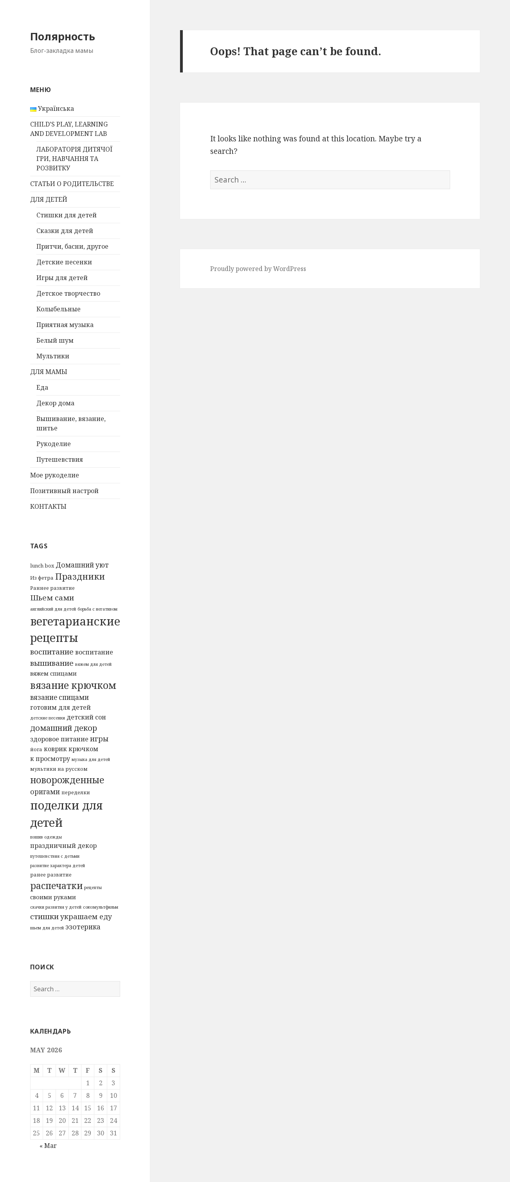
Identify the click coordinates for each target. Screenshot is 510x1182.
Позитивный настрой (64, 490)
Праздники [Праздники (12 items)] (80, 576)
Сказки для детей (64, 230)
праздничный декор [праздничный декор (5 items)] (63, 845)
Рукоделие (53, 443)
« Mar (48, 1145)
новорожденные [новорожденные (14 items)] (67, 780)
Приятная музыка (65, 324)
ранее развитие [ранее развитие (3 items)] (51, 874)
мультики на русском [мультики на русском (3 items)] (59, 768)
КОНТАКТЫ (48, 506)
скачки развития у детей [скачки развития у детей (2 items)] (55, 907)
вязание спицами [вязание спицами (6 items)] (59, 697)
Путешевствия (59, 459)
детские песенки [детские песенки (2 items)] (47, 718)
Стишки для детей (66, 215)
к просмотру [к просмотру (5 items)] (50, 758)
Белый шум (55, 340)
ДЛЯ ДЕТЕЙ (48, 199)
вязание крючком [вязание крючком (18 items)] (73, 685)
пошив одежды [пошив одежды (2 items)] (46, 837)
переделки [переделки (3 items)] (75, 792)
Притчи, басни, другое (72, 246)
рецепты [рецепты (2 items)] (93, 887)
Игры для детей (62, 277)
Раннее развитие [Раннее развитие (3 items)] (52, 587)
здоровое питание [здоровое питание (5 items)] (59, 739)
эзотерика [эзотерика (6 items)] (83, 926)
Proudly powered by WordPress (258, 268)
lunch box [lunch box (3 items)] (42, 565)
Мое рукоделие (54, 475)
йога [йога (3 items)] (36, 749)
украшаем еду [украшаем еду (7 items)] (86, 916)
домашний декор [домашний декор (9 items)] (63, 728)
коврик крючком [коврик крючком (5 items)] (71, 749)
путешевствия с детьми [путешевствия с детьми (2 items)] (54, 856)
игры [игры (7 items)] (99, 738)
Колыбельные (58, 309)
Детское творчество (68, 293)
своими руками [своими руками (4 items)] (53, 897)
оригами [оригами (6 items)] (45, 791)
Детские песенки (64, 262)
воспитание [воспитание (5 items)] (94, 652)
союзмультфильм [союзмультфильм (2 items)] (100, 907)
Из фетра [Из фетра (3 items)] (42, 577)
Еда (42, 387)
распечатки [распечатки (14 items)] (56, 885)
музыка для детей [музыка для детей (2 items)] (91, 759)
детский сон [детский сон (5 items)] (86, 717)
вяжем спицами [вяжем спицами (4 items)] (53, 673)
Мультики (52, 356)
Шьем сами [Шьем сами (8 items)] (52, 598)
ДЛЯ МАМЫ (48, 371)
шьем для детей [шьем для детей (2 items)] (47, 928)
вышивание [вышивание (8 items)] (52, 663)
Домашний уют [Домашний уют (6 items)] (82, 564)
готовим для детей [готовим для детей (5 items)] (60, 707)
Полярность (62, 36)
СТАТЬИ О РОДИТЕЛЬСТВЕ (72, 183)
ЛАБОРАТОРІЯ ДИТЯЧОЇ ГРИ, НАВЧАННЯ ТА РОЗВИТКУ (74, 158)
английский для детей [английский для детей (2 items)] (53, 609)
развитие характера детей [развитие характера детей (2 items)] (57, 865)
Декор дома (55, 403)
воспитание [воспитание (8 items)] (52, 652)
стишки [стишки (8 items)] (44, 916)
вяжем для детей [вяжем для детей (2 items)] (93, 664)
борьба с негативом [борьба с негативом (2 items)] (97, 609)
